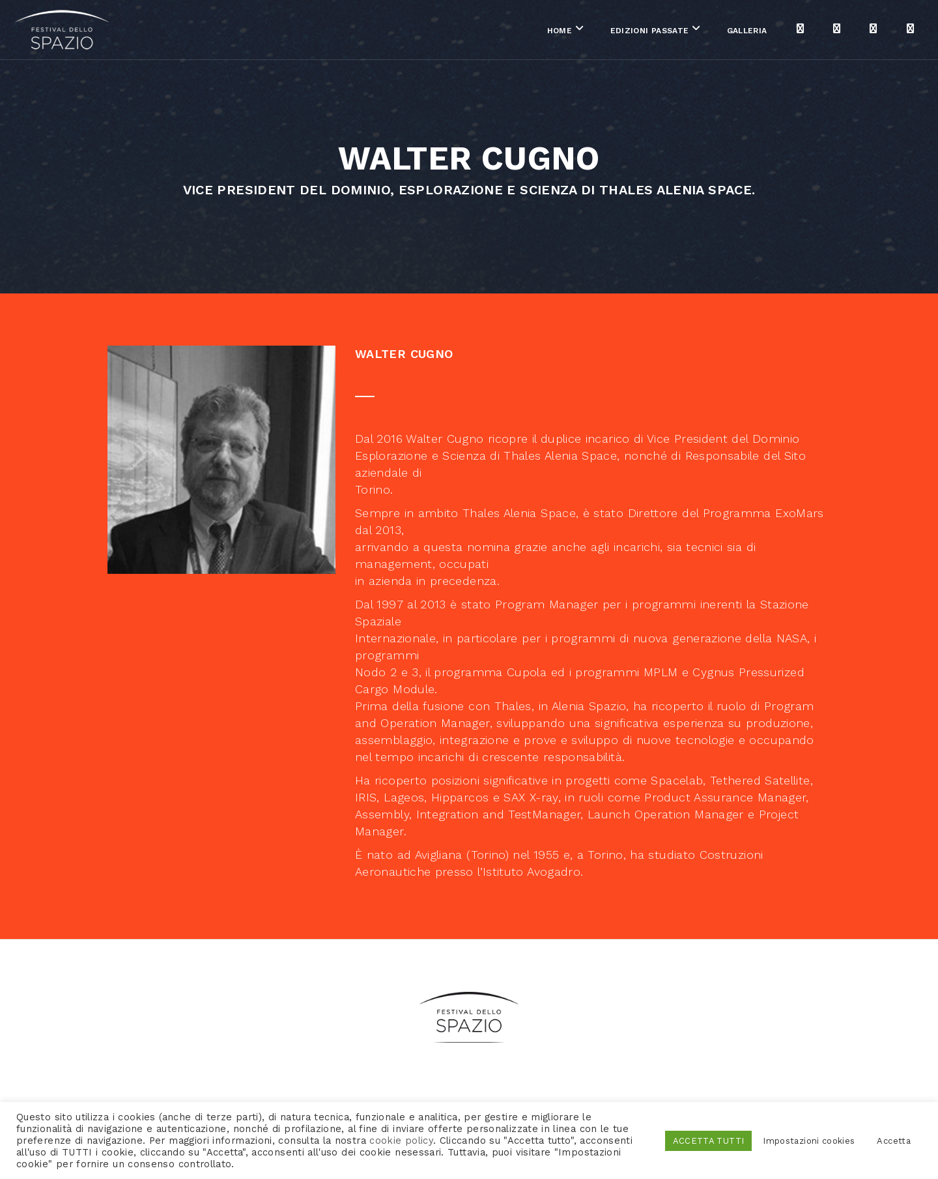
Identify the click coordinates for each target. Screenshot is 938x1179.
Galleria (651, 32)
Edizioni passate (552, 32)
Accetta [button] (894, 1141)
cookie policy (401, 1140)
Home (463, 32)
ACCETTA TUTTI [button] (709, 1141)
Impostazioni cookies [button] (809, 1141)
